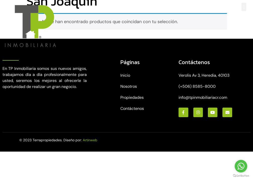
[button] (243, 7)
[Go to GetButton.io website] (241, 175)
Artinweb (90, 140)
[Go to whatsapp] (241, 166)
